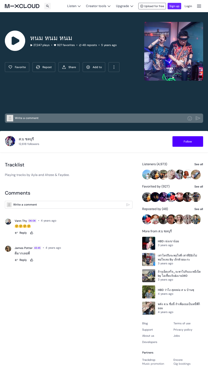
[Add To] (94, 67)
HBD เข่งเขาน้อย (168, 241)
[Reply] (21, 233)
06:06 (32, 220)
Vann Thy (21, 221)
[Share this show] (68, 67)
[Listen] (74, 6)
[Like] (31, 232)
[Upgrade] (125, 6)
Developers (149, 342)
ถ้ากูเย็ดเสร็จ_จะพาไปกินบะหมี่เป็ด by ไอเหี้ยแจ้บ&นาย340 (179, 274)
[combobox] (113, 67)
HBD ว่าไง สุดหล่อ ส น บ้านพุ (176, 290)
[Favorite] (17, 67)
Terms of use (182, 323)
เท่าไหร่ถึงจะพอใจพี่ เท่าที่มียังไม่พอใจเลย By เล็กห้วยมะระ (177, 257)
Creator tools (96, 6)
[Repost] (43, 67)
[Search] (47, 6)
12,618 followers (29, 144)
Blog (145, 323)
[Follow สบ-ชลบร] (187, 141)
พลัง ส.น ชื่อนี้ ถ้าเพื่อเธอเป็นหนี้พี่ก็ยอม (179, 306)
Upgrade (122, 6)
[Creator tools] (98, 6)
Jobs (176, 336)
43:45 (37, 248)
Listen (71, 6)
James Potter (23, 248)
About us (148, 336)
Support (147, 329)
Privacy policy (182, 329)
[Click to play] (15, 41)
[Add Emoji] (189, 118)
